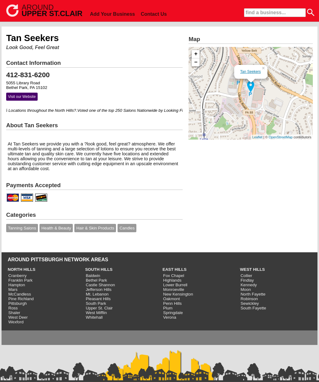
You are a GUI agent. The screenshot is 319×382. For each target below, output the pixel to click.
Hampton (16, 285)
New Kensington (178, 294)
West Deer (18, 317)
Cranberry (17, 275)
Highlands (172, 280)
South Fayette (253, 308)
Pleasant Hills (98, 298)
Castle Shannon (100, 285)
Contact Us (154, 14)
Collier (246, 275)
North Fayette (253, 294)
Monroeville (173, 289)
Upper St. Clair (99, 308)
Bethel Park (96, 280)
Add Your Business (112, 14)
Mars (13, 289)
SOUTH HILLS (99, 269)
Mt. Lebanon (97, 294)
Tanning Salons (22, 228)
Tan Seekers (250, 71)
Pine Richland (21, 298)
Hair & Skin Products (95, 228)
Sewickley (250, 303)
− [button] (196, 62)
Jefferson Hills (98, 289)
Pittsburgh (17, 303)
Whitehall (94, 317)
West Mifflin (96, 312)
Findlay (247, 280)
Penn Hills (172, 303)
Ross (13, 308)
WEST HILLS (252, 269)
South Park (96, 303)
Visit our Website (22, 96)
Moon (246, 289)
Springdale (173, 312)
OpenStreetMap (281, 137)
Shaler (14, 312)
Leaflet (257, 137)
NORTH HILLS (21, 269)
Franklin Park (20, 280)
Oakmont (171, 298)
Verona (169, 317)
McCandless (19, 294)
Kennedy (249, 285)
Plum (167, 308)
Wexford (15, 322)
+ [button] (196, 54)
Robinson (249, 298)
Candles (127, 228)
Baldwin (93, 275)
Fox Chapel (173, 275)
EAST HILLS (175, 269)
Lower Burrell (175, 285)
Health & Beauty (56, 228)
